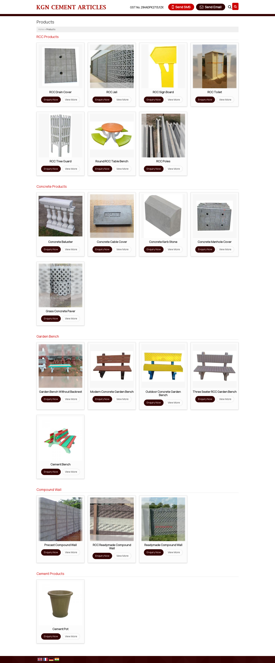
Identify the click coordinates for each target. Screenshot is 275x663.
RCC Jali (111, 92)
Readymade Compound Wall (163, 545)
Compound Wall (48, 489)
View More (71, 99)
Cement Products (50, 573)
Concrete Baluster (60, 242)
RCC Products (47, 36)
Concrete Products (51, 186)
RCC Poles (163, 161)
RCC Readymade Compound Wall (112, 546)
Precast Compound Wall (60, 545)
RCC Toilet (214, 92)
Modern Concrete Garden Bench (112, 392)
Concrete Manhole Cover (215, 242)
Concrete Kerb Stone (163, 242)
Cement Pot (60, 629)
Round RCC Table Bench (111, 161)
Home (41, 29)
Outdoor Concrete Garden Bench (163, 393)
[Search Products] (229, 7)
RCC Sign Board (163, 92)
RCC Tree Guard (60, 161)
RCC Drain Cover (60, 92)
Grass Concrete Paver (60, 311)
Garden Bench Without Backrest (60, 392)
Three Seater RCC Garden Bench (215, 392)
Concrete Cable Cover (112, 242)
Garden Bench (47, 336)
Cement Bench (61, 464)
